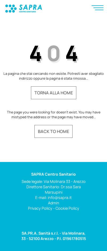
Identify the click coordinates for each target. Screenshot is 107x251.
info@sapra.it (60, 197)
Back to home (53, 131)
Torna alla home (53, 93)
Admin (53, 202)
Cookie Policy (67, 208)
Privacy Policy (40, 208)
